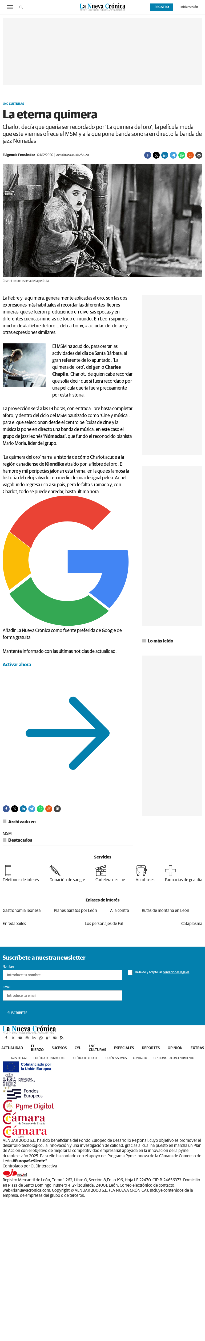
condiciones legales (176, 972)
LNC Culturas (13, 104)
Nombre (8, 967)
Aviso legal (19, 1058)
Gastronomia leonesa (22, 910)
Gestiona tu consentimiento (174, 1058)
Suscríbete (17, 1013)
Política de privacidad (49, 1058)
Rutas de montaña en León (165, 910)
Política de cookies (85, 1058)
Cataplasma (191, 924)
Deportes (151, 1048)
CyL (78, 1048)
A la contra (119, 910)
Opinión (175, 1048)
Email (6, 987)
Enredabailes (14, 924)
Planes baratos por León (75, 910)
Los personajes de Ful (104, 924)
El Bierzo (37, 1048)
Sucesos (59, 1048)
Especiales (124, 1048)
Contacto (140, 1058)
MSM (7, 833)
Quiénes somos (116, 1058)
